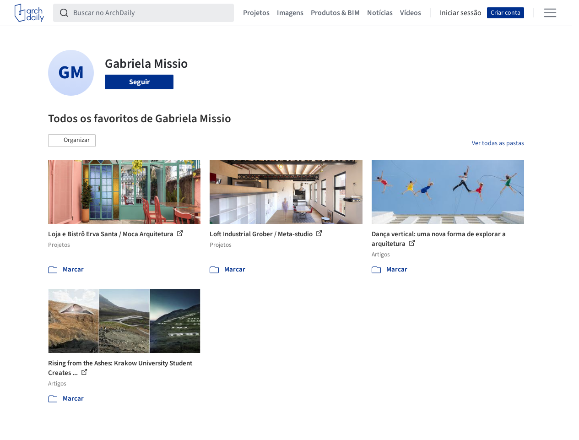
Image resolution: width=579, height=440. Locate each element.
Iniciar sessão (461, 13)
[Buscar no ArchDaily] (150, 12)
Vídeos (410, 13)
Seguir (139, 82)
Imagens (290, 13)
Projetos (256, 13)
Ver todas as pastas (498, 143)
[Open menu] (550, 12)
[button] (72, 140)
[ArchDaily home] (29, 13)
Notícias (380, 13)
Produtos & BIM (335, 13)
